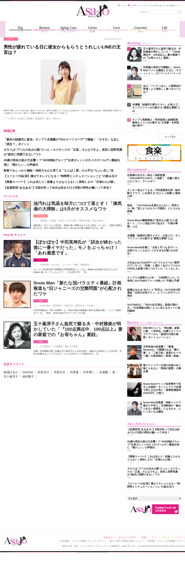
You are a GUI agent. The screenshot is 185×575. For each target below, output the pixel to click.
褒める (56, 118)
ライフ (40, 216)
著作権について (155, 541)
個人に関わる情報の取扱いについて (127, 541)
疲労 (48, 118)
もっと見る (170, 136)
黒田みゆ (80, 305)
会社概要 (65, 541)
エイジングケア (127, 537)
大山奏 (20, 118)
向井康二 (89, 372)
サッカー (67, 264)
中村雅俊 (58, 346)
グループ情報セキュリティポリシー (89, 541)
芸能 (40, 301)
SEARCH (144, 12)
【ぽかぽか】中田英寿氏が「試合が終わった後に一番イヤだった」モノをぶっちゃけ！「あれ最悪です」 (77, 247)
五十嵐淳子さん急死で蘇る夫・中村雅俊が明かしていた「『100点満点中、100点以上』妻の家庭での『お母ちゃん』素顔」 (77, 329)
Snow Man (45, 305)
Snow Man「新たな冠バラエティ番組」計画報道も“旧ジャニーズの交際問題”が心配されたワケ (77, 288)
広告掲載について (174, 541)
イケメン (40, 260)
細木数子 (28, 376)
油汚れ (61, 220)
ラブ (154, 537)
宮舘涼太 (68, 305)
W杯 (76, 264)
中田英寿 (44, 264)
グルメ (165, 537)
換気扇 (43, 220)
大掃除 (52, 220)
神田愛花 (85, 264)
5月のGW (72, 220)
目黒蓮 (74, 372)
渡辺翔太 (57, 305)
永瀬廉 (103, 372)
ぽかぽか (55, 264)
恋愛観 (29, 118)
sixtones (28, 372)
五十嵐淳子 (45, 346)
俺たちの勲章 (71, 346)
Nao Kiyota (97, 220)
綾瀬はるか (11, 372)
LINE (12, 118)
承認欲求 (39, 118)
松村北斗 (43, 372)
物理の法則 (84, 220)
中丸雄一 (91, 305)
